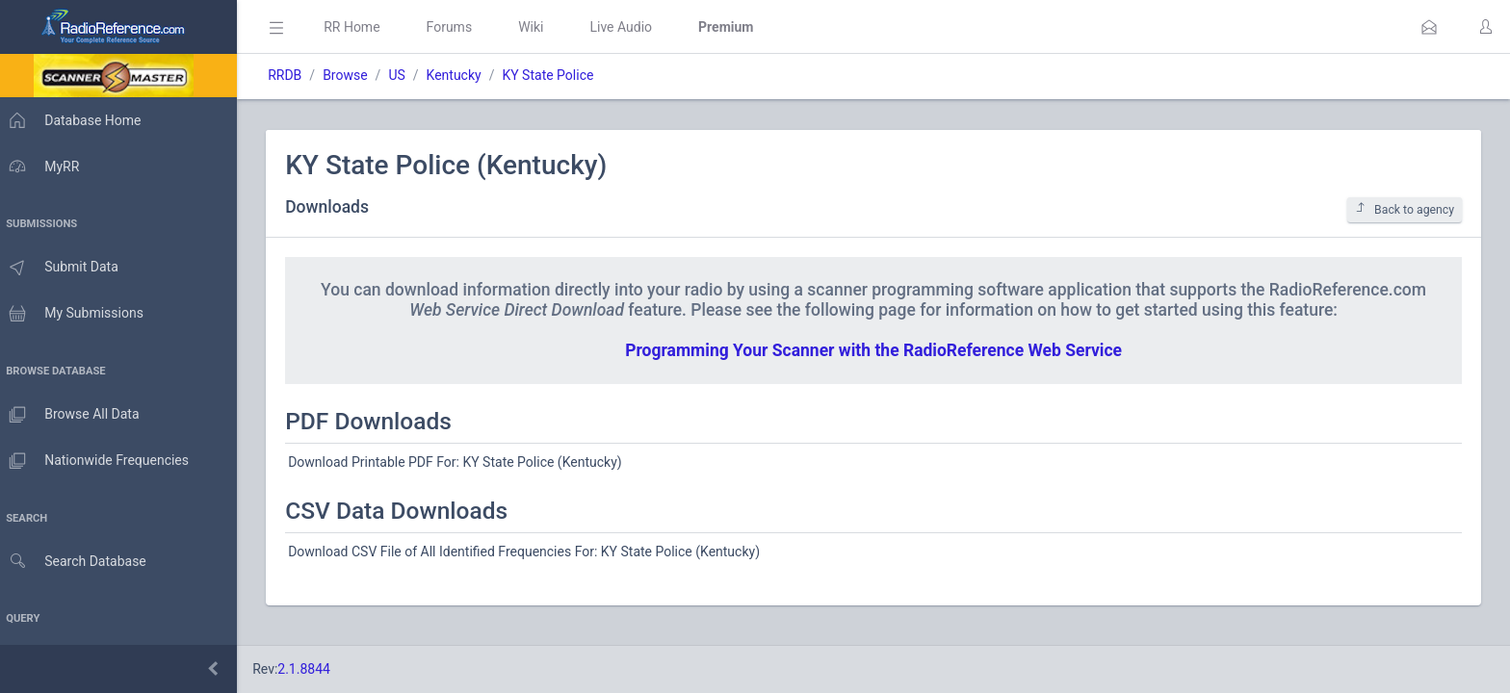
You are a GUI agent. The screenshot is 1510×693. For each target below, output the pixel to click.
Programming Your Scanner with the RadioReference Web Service (878, 350)
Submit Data (64, 267)
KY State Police (557, 75)
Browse (354, 75)
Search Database (78, 561)
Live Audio (630, 27)
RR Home (361, 27)
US (406, 75)
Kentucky (462, 75)
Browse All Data (74, 415)
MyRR (44, 166)
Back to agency (1404, 209)
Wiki (540, 27)
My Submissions (76, 313)
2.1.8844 (313, 669)
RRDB (294, 75)
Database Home (75, 120)
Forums (458, 27)
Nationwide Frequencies (99, 461)
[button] (1429, 27)
